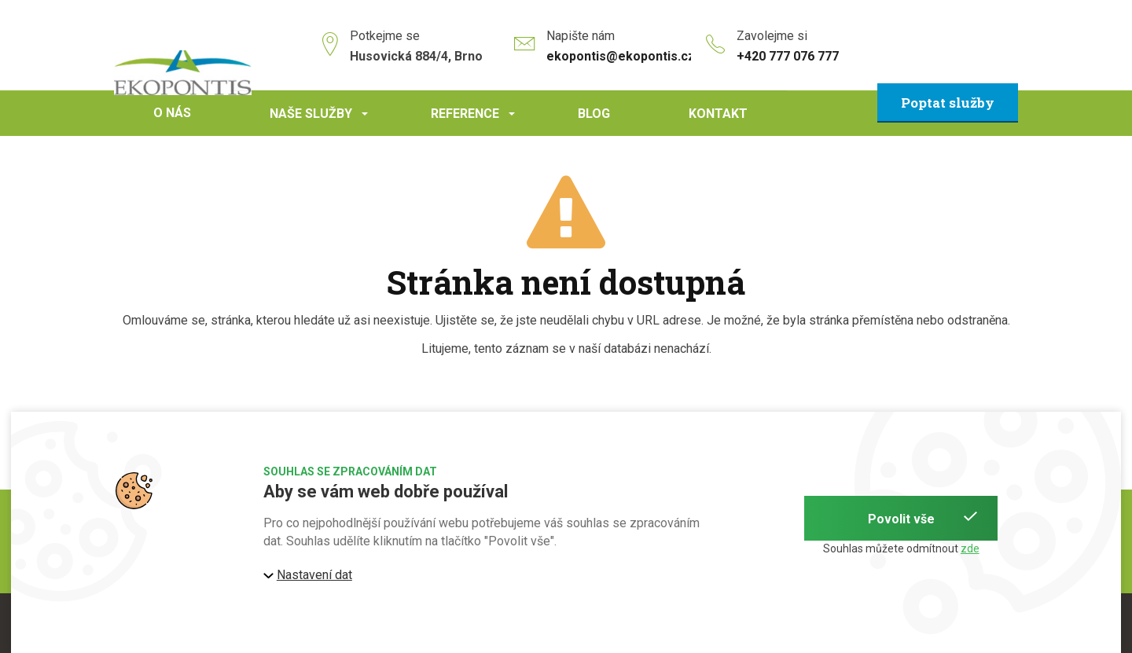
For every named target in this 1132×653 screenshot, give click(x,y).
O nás (172, 112)
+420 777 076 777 (788, 56)
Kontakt (718, 113)
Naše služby (321, 121)
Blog (594, 113)
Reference (475, 121)
